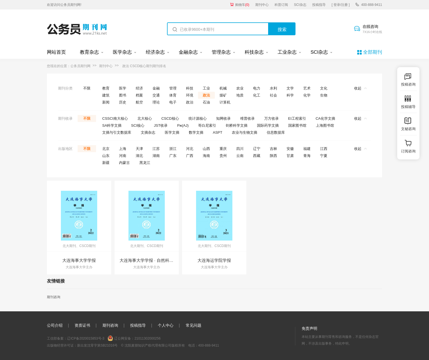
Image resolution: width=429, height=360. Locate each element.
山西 (206, 149)
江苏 (156, 149)
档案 (139, 95)
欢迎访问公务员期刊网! (64, 5)
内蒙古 (124, 163)
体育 (173, 95)
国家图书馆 (297, 125)
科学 (290, 95)
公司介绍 (55, 325)
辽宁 (256, 149)
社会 (273, 95)
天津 (139, 149)
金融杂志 (188, 52)
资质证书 (82, 325)
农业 (240, 88)
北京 (105, 149)
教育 (105, 88)
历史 (122, 102)
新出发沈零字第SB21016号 (97, 345)
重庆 (223, 149)
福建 (307, 149)
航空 (139, 102)
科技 (189, 88)
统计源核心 (198, 118)
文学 (290, 88)
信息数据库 (276, 132)
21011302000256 (147, 338)
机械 (223, 88)
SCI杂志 (300, 5)
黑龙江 (144, 163)
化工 (256, 95)
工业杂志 (287, 52)
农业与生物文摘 (244, 132)
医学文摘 (172, 132)
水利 (273, 88)
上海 (122, 149)
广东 (173, 156)
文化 (323, 88)
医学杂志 (122, 52)
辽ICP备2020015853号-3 (85, 338)
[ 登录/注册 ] (341, 5)
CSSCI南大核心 (115, 118)
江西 (323, 149)
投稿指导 (319, 5)
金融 (156, 88)
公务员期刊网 (80, 66)
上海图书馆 (325, 125)
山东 (105, 156)
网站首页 (56, 52)
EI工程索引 (297, 118)
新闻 (105, 102)
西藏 (256, 156)
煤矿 (223, 95)
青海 (307, 156)
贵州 (223, 156)
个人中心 (165, 325)
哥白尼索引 (207, 125)
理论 (156, 102)
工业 (206, 88)
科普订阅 (281, 5)
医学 (122, 88)
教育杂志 (89, 52)
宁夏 (323, 156)
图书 (122, 95)
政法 (206, 95)
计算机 (225, 102)
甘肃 (290, 156)
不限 (86, 88)
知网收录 (223, 118)
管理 (173, 88)
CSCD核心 (170, 118)
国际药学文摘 (268, 125)
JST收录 (161, 125)
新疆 (105, 163)
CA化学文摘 (325, 118)
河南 (122, 156)
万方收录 (271, 118)
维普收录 (247, 118)
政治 (189, 102)
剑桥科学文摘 (236, 125)
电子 (173, 102)
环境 (189, 95)
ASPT (217, 132)
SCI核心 (137, 125)
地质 (240, 95)
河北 (189, 149)
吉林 (273, 149)
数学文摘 (196, 132)
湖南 (156, 156)
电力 (256, 88)
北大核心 (144, 118)
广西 (189, 156)
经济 (139, 88)
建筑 (105, 95)
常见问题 (193, 325)
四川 (240, 149)
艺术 (307, 88)
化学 (307, 95)
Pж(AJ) (183, 125)
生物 (323, 95)
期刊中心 (262, 5)
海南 (206, 156)
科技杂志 (254, 52)
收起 (360, 88)
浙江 (173, 149)
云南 (240, 156)
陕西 (273, 156)
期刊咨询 (53, 297)
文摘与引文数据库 (116, 132)
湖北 (139, 156)
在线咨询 (372, 29)
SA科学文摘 (111, 125)
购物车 (242, 5)
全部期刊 (372, 52)
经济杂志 (155, 52)
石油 (206, 102)
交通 (156, 95)
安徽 (290, 149)
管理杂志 (221, 52)
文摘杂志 (148, 132)
